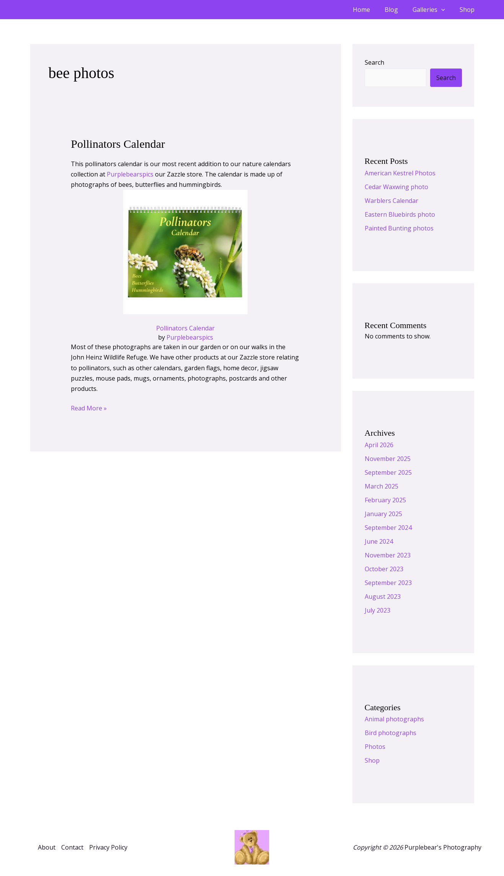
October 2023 (384, 569)
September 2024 (388, 527)
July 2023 (377, 610)
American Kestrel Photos (400, 173)
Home (369, 9)
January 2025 (383, 514)
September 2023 (388, 583)
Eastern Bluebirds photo (400, 214)
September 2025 (388, 472)
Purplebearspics (130, 174)
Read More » (89, 407)
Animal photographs (394, 719)
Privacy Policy (108, 847)
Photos (375, 746)
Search (374, 62)
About (46, 847)
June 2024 (379, 541)
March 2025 (381, 486)
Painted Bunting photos (399, 228)
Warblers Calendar (391, 200)
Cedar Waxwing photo (396, 187)
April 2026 (379, 445)
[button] (445, 9)
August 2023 (383, 596)
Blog (397, 9)
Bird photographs (390, 733)
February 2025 (385, 500)
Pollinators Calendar (118, 143)
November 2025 (388, 458)
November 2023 (388, 555)
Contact (72, 847)
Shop (468, 9)
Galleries (432, 9)
